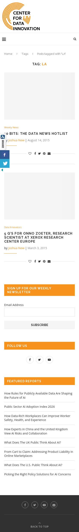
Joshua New (16, 140)
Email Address (14, 305)
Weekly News (11, 127)
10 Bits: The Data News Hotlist (36, 134)
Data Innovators (12, 227)
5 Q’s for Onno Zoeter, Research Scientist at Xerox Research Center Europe (38, 237)
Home (8, 53)
